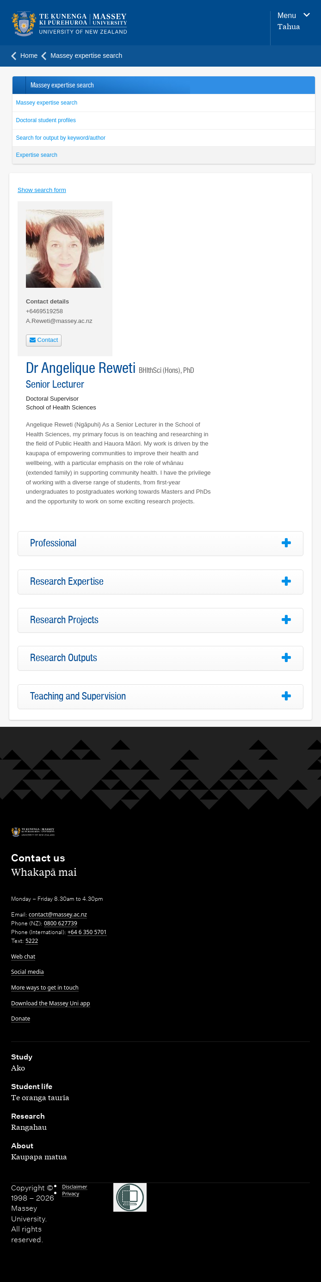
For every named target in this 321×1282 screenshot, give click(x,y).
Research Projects (64, 620)
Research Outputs (63, 657)
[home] (105, 24)
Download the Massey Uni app (50, 1003)
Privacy (70, 1193)
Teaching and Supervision (78, 696)
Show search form (42, 189)
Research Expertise (67, 581)
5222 (31, 941)
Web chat (23, 956)
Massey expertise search (47, 102)
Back (19, 85)
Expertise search (36, 155)
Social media (27, 972)
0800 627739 (60, 923)
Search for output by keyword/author (60, 138)
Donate (20, 1018)
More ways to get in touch (45, 987)
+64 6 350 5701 (87, 932)
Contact (44, 339)
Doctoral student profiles (46, 120)
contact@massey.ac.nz (58, 914)
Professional (53, 543)
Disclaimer (74, 1186)
